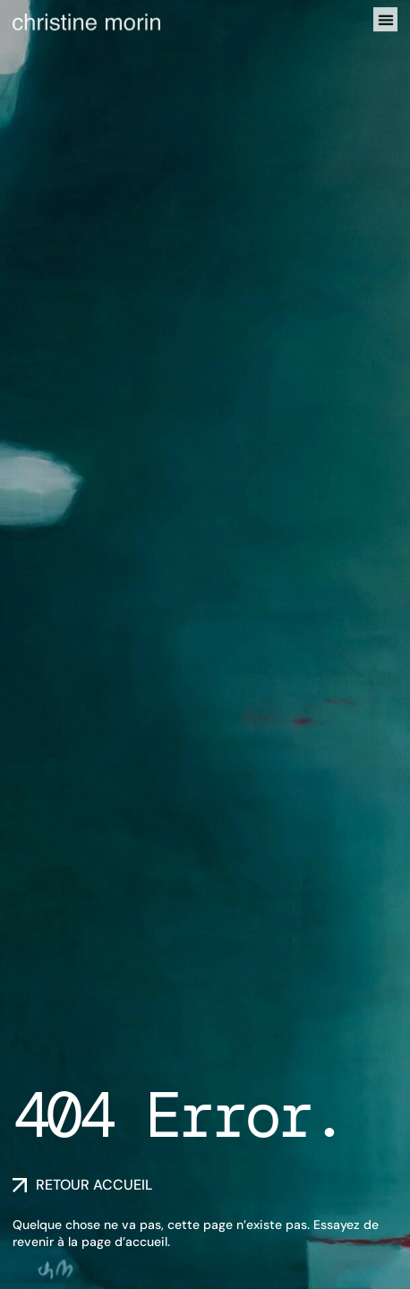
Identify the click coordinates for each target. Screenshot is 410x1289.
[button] (385, 17)
